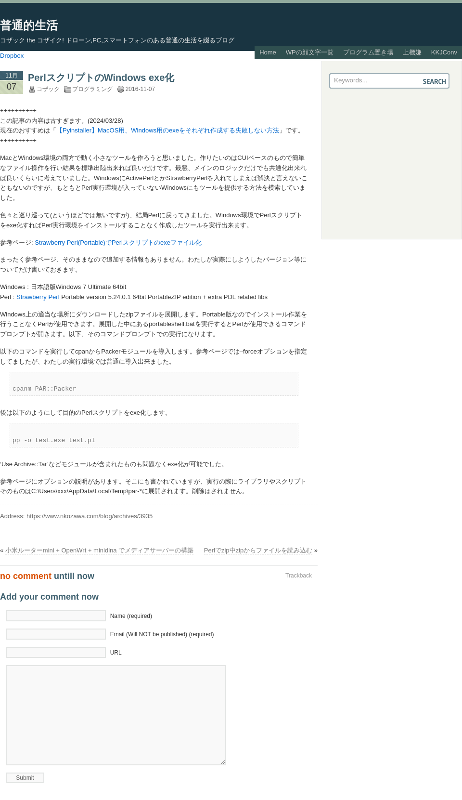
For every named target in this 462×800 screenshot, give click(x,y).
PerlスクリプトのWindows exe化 (101, 77)
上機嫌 (412, 52)
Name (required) (131, 616)
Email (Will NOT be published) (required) (162, 634)
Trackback (298, 575)
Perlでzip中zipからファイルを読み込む (258, 550)
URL (116, 652)
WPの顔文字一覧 (310, 52)
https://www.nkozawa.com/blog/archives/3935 (89, 516)
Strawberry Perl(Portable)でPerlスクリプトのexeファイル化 (118, 242)
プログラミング (92, 89)
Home (267, 52)
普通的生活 (29, 25)
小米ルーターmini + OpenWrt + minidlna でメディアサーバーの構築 (99, 550)
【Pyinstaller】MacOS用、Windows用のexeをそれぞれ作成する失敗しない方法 (167, 130)
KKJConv (444, 52)
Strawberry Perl (38, 297)
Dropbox (12, 55)
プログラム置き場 (368, 52)
